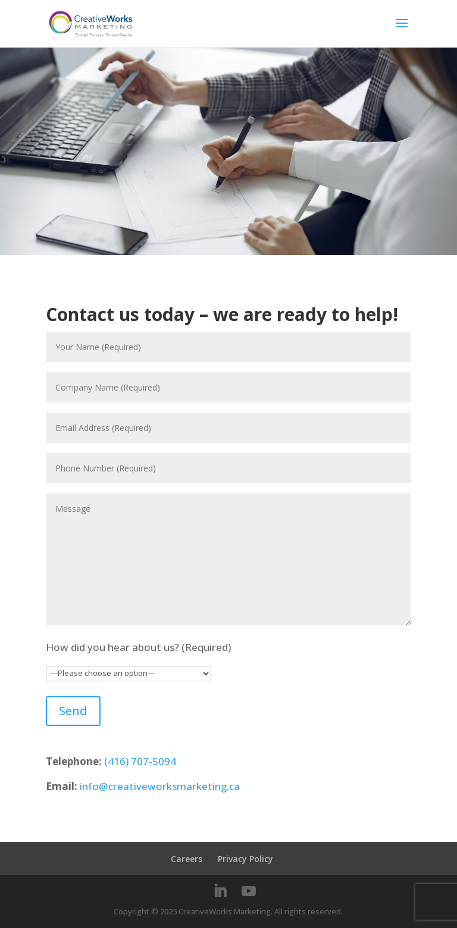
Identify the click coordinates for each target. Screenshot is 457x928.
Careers (186, 858)
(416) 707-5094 (140, 761)
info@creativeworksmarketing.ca (160, 786)
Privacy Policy (245, 858)
